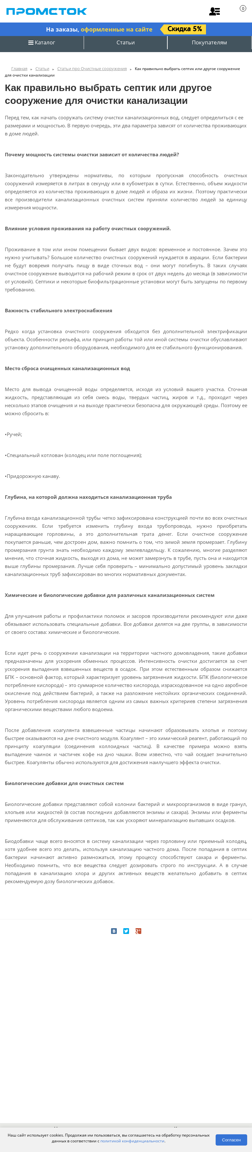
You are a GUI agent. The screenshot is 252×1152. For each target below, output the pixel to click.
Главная (19, 68)
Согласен (231, 1140)
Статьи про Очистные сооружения (92, 68)
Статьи (126, 42)
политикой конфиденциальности (132, 1141)
